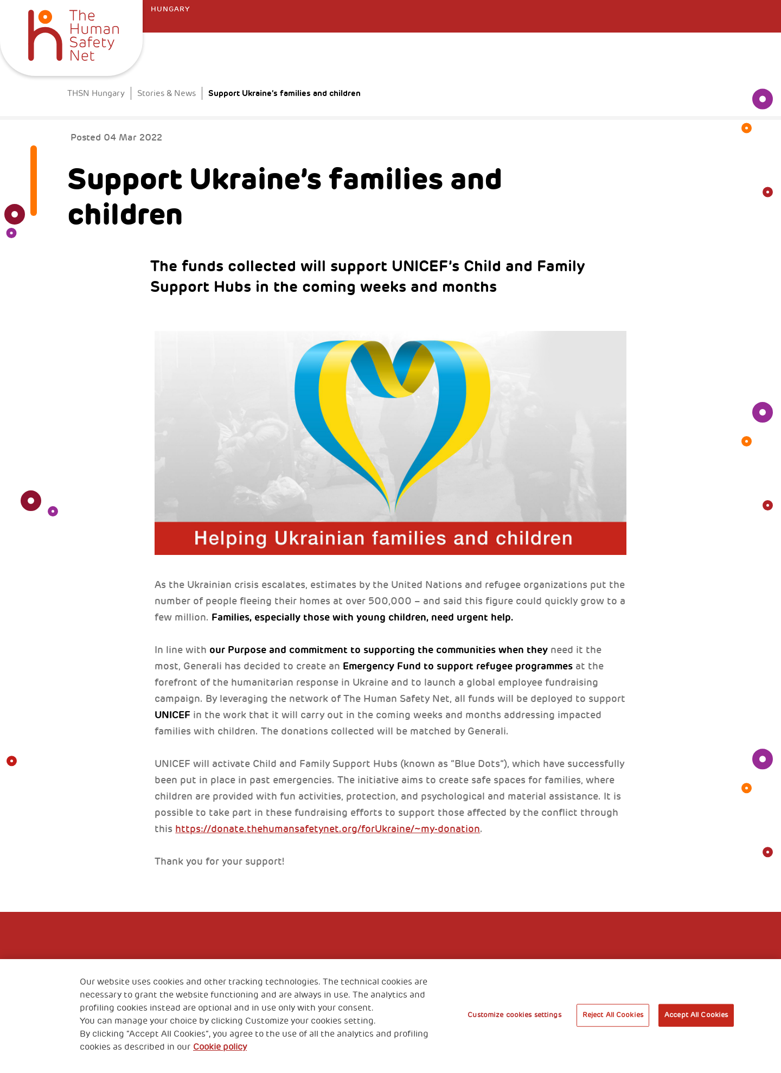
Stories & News (166, 93)
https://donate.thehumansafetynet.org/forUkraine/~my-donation (327, 829)
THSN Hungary (96, 93)
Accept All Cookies (696, 1015)
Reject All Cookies (612, 1015)
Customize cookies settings (514, 1015)
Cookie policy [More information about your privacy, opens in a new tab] (220, 1047)
